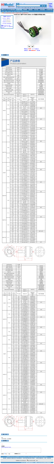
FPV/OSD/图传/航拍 (11, 9)
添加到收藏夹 (9, 23)
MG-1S (39, 7)
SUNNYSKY (6, 25)
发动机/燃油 (42, 9)
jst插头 (28, 7)
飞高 (45, 7)
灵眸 (37, 7)
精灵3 (35, 7)
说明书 (50, 5)
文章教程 (50, 6)
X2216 (42, 7)
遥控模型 (25, 9)
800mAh (19, 7)
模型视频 (50, 3)
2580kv (5, 26)
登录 (30, 50)
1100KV (22, 7)
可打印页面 (4, 23)
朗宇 (9, 25)
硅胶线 (25, 7)
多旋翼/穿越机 (19, 9)
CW (7, 26)
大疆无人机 (3, 9)
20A (32, 7)
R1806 (2, 26)
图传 (30, 7)
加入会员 (38, 50)
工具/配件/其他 (49, 9)
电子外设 (36, 9)
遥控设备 (30, 9)
